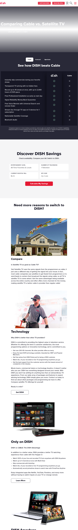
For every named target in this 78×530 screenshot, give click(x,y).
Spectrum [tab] (47, 59)
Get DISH (20, 392)
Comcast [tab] (38, 59)
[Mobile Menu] (75, 3)
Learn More (20, 480)
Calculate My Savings (39, 184)
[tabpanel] (39, 97)
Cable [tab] (29, 59)
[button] (23, 167)
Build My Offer (58, 3)
